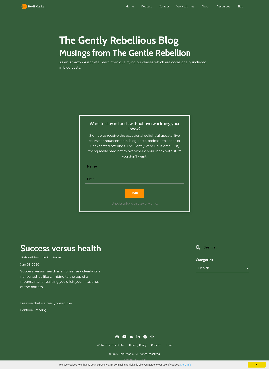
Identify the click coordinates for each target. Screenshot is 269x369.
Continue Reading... (34, 310)
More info (185, 364)
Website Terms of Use (111, 345)
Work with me (185, 6)
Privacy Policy (138, 345)
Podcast (146, 6)
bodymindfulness (30, 257)
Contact (164, 6)
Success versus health (60, 248)
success (56, 257)
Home (130, 6)
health (46, 257)
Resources (223, 6)
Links (169, 345)
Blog (240, 6)
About (205, 6)
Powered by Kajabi (134, 359)
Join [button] (134, 193)
